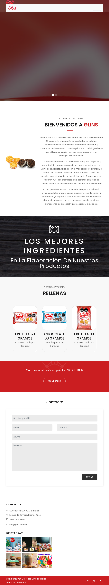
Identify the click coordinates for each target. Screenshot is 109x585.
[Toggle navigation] (97, 8)
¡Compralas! (54, 380)
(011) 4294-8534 (17, 519)
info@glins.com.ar (18, 524)
